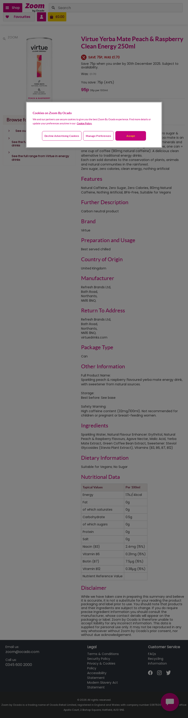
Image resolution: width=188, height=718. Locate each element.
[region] (94, 125)
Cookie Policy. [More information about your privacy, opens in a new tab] (84, 123)
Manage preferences (98, 135)
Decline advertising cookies (62, 135)
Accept (130, 135)
